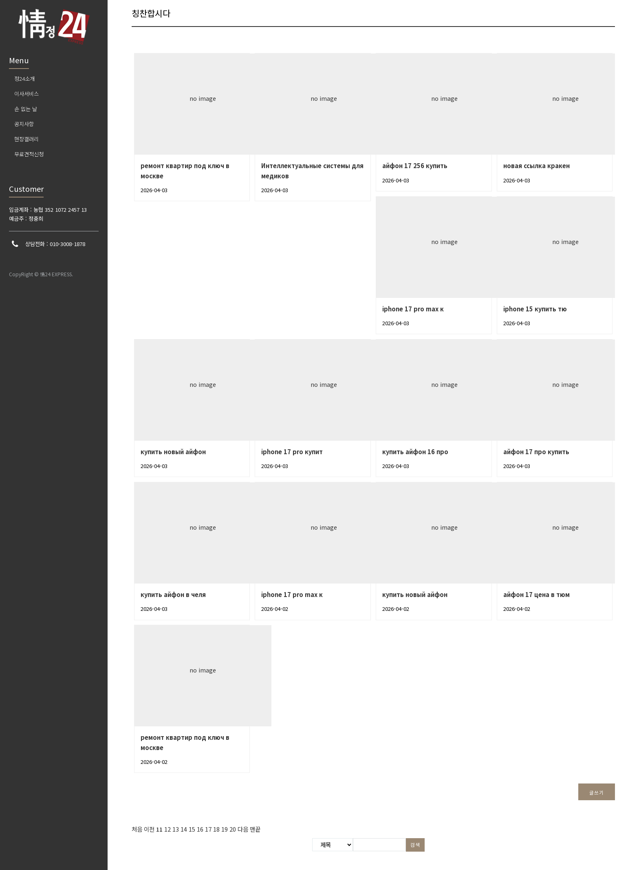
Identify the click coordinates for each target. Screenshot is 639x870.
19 (224, 829)
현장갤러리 (26, 139)
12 (167, 829)
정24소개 (24, 78)
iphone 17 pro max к (413, 308)
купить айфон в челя (173, 594)
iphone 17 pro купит (292, 451)
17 (208, 829)
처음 (137, 829)
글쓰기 (596, 792)
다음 (243, 829)
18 (216, 829)
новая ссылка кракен (536, 165)
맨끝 (255, 829)
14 (184, 829)
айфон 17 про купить (536, 451)
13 (175, 829)
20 (232, 829)
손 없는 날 (25, 109)
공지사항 (24, 124)
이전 (149, 829)
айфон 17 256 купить (414, 165)
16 (200, 829)
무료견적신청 (29, 154)
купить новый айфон (173, 451)
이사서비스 (26, 94)
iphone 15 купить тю (535, 308)
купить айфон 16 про (415, 451)
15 (192, 829)
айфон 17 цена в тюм (536, 594)
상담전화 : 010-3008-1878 (55, 244)
